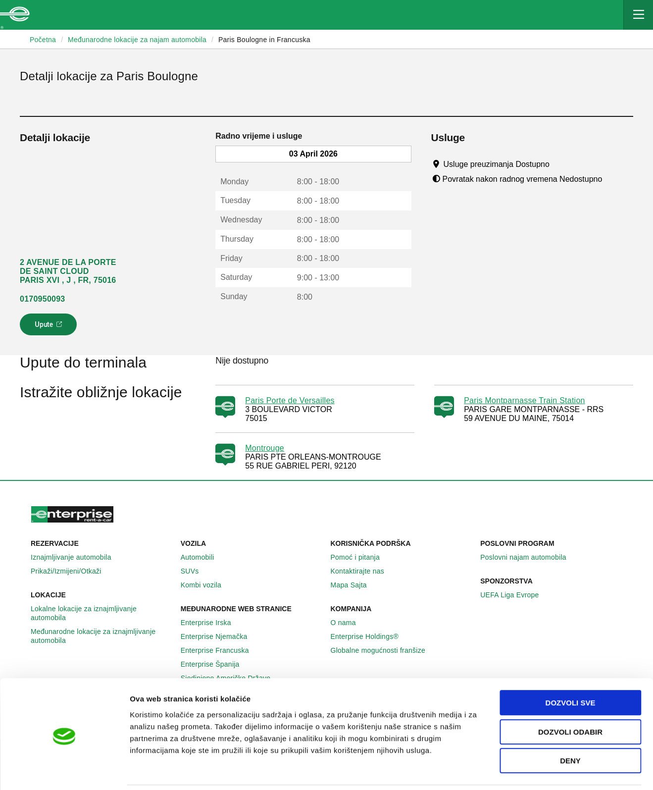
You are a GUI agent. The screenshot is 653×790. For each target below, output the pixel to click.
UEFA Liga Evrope (515, 595)
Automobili (203, 557)
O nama (349, 623)
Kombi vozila (206, 585)
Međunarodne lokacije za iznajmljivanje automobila (102, 636)
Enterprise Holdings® (370, 636)
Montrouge (264, 448)
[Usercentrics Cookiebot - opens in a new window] (64, 770)
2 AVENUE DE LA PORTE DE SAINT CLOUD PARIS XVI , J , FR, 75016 (68, 271)
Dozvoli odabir (570, 698)
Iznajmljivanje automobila (76, 557)
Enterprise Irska (211, 623)
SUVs (195, 571)
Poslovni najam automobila (528, 557)
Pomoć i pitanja (361, 557)
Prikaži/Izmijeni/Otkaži (71, 571)
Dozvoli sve (571, 669)
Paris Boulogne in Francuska (264, 40)
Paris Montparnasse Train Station (524, 400)
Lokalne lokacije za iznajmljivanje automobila (102, 613)
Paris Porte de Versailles (290, 400)
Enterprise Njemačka (219, 636)
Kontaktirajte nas (363, 571)
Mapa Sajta (354, 585)
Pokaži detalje (509, 770)
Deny (570, 727)
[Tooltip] (558, 164)
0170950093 (42, 299)
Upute (50, 327)
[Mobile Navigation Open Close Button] (638, 15)
